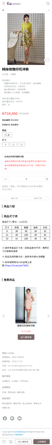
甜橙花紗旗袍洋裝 (26, 325)
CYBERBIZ (18, 434)
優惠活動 (21, 392)
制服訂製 (6, 407)
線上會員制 (27, 403)
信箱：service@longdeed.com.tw (17, 365)
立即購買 (41, 441)
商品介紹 (14, 198)
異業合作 (37, 403)
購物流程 (17, 403)
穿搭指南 (12, 392)
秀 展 (4, 392)
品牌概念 (6, 381)
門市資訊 (24, 381)
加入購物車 (23, 441)
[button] (48, 316)
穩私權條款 (7, 403)
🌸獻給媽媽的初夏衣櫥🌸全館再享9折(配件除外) (25, 161)
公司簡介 (15, 381)
